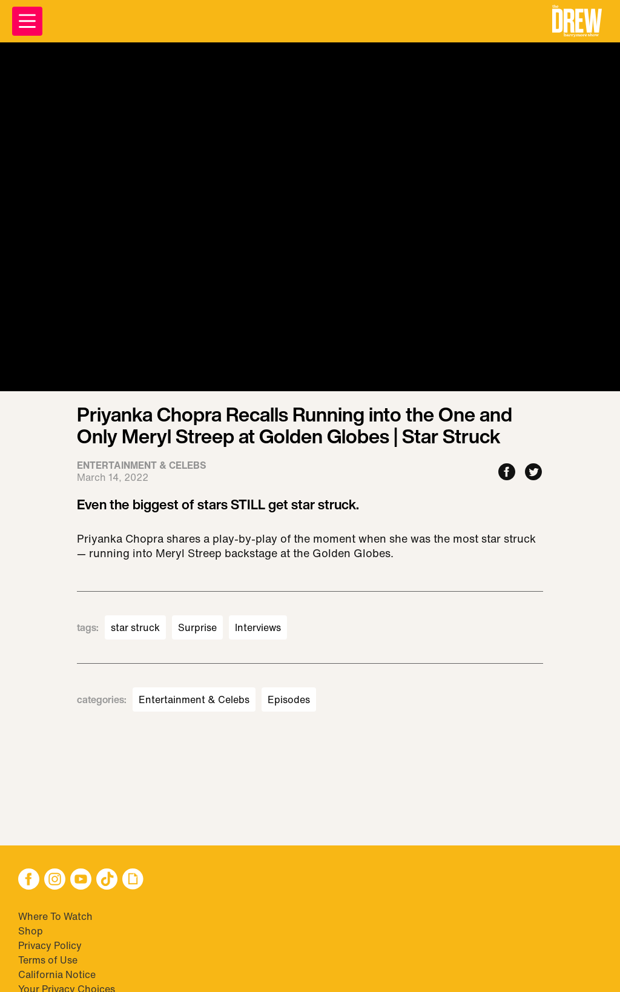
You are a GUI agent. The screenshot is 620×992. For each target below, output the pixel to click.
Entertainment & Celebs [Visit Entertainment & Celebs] (194, 699)
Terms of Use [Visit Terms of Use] (48, 960)
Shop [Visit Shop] (30, 931)
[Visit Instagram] (54, 880)
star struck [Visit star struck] (135, 627)
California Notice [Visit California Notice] (57, 974)
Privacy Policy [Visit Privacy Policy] (50, 945)
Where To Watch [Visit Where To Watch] (55, 916)
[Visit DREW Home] (577, 21)
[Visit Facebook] (28, 880)
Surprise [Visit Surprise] (197, 627)
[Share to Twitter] (533, 472)
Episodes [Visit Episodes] (289, 699)
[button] (577, 21)
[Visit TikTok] (106, 880)
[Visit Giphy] (132, 880)
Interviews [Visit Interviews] (258, 627)
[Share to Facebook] (506, 472)
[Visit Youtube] (80, 880)
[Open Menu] (27, 21)
